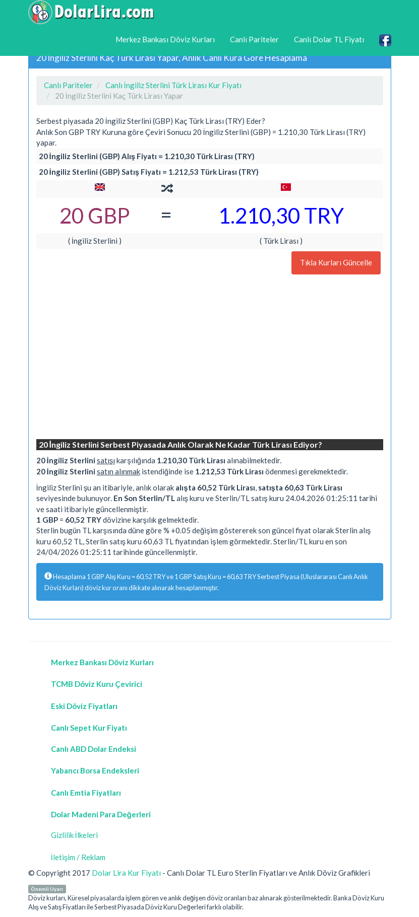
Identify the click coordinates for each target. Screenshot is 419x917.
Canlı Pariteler (254, 39)
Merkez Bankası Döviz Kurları (165, 39)
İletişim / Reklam (78, 857)
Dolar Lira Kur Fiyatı (126, 872)
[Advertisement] (209, 358)
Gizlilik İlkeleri (74, 834)
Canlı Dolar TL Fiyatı (329, 39)
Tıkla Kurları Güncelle (336, 262)
